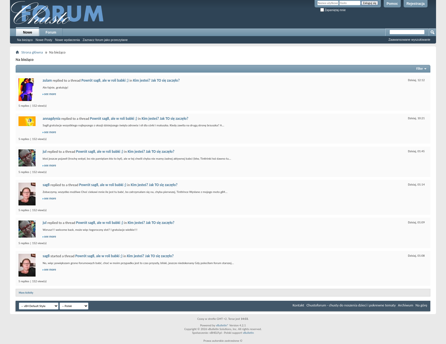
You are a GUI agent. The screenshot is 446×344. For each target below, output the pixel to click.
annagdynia (52, 118)
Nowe (27, 32)
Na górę (421, 305)
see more (50, 94)
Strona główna (32, 52)
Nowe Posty (44, 40)
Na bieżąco (25, 40)
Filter (419, 69)
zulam (47, 80)
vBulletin (248, 333)
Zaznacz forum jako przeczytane (105, 40)
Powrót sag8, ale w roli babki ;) (105, 80)
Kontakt (298, 305)
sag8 (46, 185)
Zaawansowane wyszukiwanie (409, 39)
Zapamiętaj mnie (333, 10)
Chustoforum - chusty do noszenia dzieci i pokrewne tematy (351, 305)
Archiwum (405, 305)
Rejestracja (415, 4)
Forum (51, 32)
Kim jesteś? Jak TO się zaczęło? (156, 80)
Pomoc (392, 4)
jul (45, 151)
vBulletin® (222, 325)
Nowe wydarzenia (67, 40)
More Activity (26, 292)
